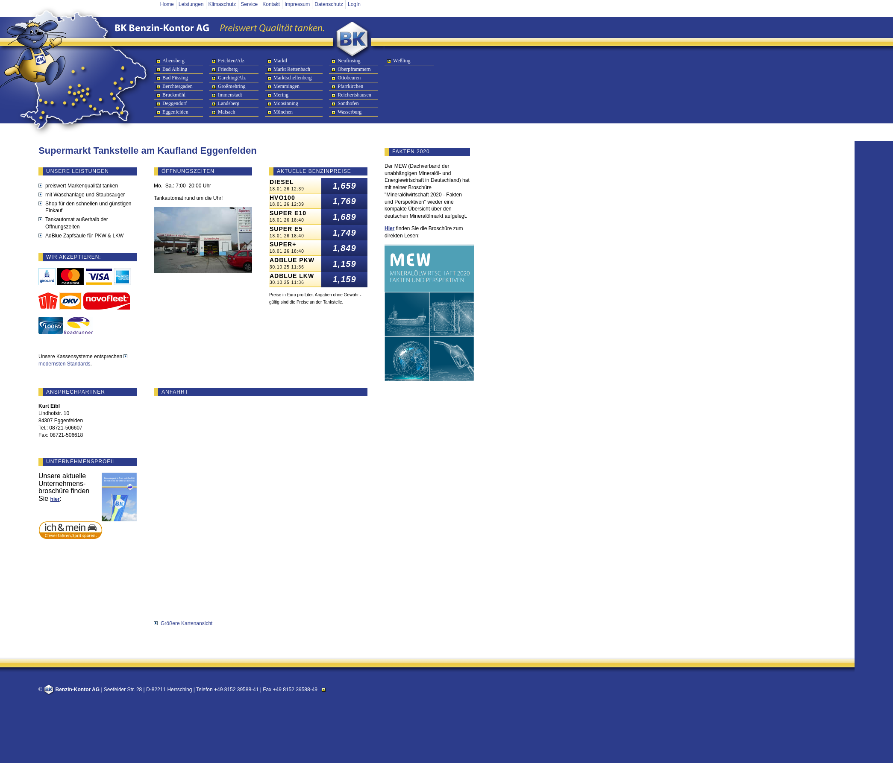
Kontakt (271, 4)
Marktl (280, 61)
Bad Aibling (174, 69)
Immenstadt (230, 95)
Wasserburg (349, 112)
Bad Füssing (175, 78)
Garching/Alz (232, 78)
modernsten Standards (64, 364)
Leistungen (191, 4)
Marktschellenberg (292, 78)
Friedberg (228, 69)
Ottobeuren (349, 78)
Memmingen (286, 86)
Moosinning (285, 103)
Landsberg (228, 103)
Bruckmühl (173, 95)
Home (167, 4)
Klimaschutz (222, 4)
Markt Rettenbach (291, 69)
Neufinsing (349, 61)
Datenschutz (328, 4)
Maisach (226, 112)
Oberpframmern (354, 69)
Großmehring (232, 86)
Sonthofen (348, 103)
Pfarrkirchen (350, 86)
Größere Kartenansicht (186, 623)
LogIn (354, 4)
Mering (280, 95)
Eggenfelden (175, 112)
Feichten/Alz (231, 61)
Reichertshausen (354, 95)
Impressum (297, 4)
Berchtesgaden (177, 86)
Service (249, 4)
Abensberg (173, 61)
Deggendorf (174, 103)
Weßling (401, 61)
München (283, 112)
